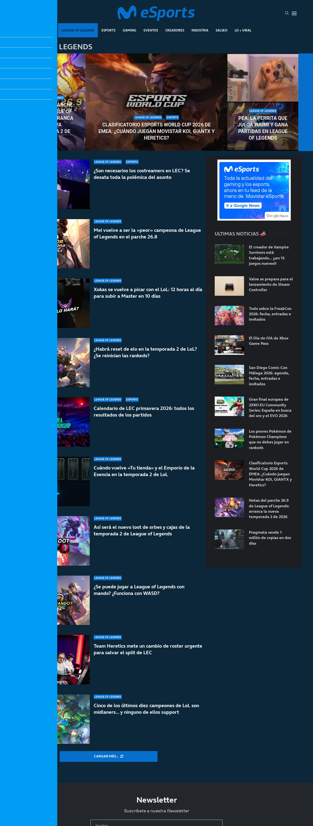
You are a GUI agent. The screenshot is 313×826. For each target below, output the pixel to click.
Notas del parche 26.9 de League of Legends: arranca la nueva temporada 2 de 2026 (50, 121)
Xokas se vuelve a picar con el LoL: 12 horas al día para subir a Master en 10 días (148, 293)
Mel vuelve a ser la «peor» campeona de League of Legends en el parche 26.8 (147, 233)
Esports (108, 30)
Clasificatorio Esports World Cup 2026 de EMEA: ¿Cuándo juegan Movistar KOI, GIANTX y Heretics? (156, 131)
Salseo (221, 30)
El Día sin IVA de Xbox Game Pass (269, 340)
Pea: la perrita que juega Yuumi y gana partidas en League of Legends (263, 128)
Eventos (151, 30)
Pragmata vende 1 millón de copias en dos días (270, 538)
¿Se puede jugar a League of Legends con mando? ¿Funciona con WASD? (139, 600)
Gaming (129, 30)
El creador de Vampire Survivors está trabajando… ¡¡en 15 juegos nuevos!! (269, 255)
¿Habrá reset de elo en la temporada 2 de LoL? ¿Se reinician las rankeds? (145, 356)
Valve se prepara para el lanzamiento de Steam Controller (271, 284)
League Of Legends (78, 30)
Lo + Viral (243, 30)
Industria (199, 30)
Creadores (174, 30)
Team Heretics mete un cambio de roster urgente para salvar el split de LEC (148, 654)
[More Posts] (108, 756)
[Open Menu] (294, 13)
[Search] (286, 13)
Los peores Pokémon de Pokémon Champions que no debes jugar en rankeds (270, 439)
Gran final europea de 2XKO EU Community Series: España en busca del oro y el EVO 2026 (270, 407)
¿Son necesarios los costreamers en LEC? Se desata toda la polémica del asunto (142, 174)
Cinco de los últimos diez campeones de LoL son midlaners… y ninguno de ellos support (146, 708)
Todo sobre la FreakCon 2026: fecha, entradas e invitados (270, 314)
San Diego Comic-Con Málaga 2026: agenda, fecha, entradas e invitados (269, 376)
